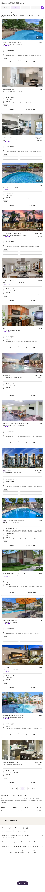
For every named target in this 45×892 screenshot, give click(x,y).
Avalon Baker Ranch (8, 668)
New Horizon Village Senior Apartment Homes (16, 423)
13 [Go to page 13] (28, 788)
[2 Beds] (25, 7)
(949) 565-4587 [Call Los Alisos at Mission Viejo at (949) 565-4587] (6, 765)
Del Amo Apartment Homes (11, 185)
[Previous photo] (3, 30)
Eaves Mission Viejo (8, 89)
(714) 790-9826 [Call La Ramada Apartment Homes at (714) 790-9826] (6, 524)
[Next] (42, 7)
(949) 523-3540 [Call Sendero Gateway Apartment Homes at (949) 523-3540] (6, 718)
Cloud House (6, 375)
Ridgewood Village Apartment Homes (14, 573)
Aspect (9, 470)
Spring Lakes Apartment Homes (12, 42)
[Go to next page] (38, 788)
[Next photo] (42, 30)
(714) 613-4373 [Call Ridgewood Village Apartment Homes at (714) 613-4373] (6, 576)
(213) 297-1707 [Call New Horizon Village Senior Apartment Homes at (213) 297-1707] (6, 426)
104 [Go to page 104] (35, 788)
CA (6, 12)
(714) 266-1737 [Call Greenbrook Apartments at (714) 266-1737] (6, 623)
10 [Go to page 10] (19, 788)
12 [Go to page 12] (25, 788)
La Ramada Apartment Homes (16, 520)
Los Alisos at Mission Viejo (10, 762)
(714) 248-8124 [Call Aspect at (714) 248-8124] (6, 473)
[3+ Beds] (35, 7)
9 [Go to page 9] (16, 788)
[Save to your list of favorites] (40, 22)
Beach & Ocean (7, 137)
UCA (4, 328)
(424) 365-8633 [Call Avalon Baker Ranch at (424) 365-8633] (6, 671)
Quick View (11, 61)
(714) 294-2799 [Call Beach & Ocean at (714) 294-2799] (6, 141)
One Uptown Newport (9, 280)
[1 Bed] (15, 7)
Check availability (31, 61)
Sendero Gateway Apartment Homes (14, 715)
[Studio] (5, 7)
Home (2, 12)
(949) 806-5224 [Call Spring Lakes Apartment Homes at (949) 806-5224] (6, 45)
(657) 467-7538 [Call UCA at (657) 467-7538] (6, 331)
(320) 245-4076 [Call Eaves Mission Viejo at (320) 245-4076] (6, 93)
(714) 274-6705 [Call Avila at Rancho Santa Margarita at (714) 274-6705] (6, 236)
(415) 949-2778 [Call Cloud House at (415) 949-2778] (6, 378)
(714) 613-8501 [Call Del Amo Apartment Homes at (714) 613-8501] (6, 189)
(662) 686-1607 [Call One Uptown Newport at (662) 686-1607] (6, 284)
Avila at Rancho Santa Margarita (12, 233)
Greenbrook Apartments (10, 620)
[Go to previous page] (7, 788)
